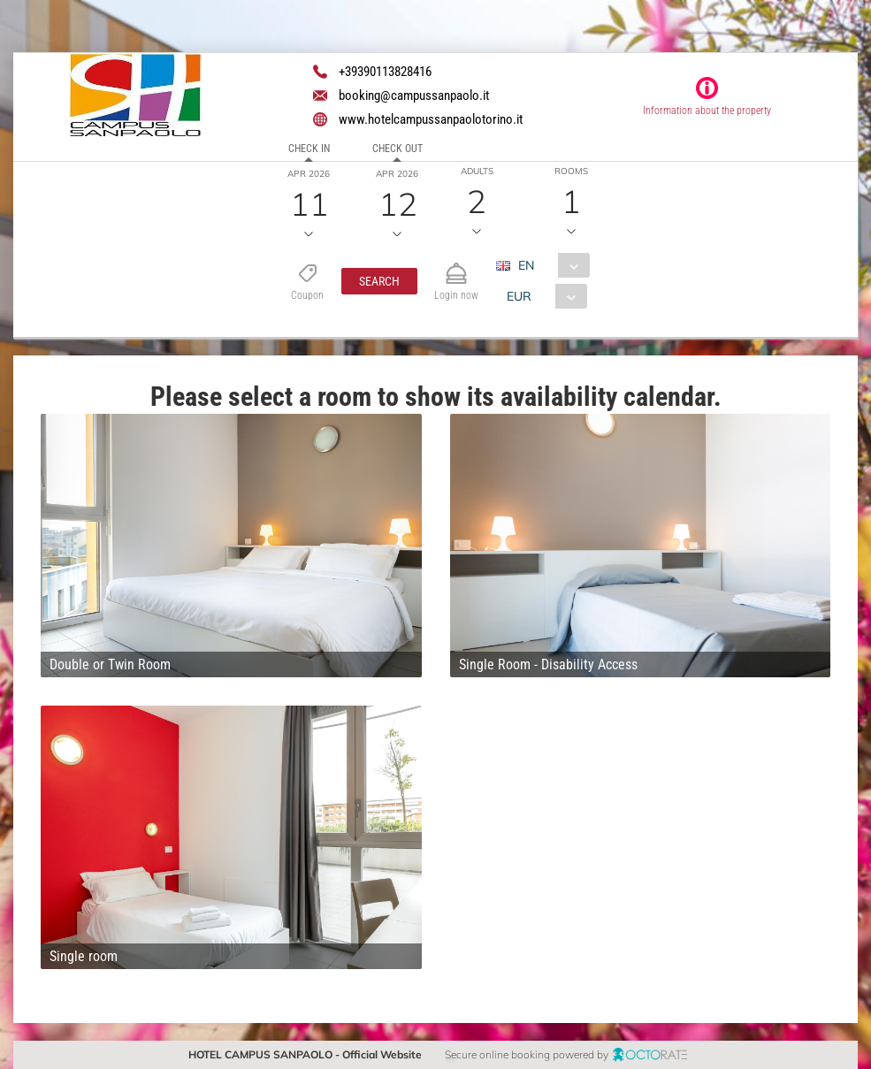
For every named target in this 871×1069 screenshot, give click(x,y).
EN (526, 265)
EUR (519, 296)
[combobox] (549, 265)
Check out (397, 148)
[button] (379, 281)
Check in (309, 148)
